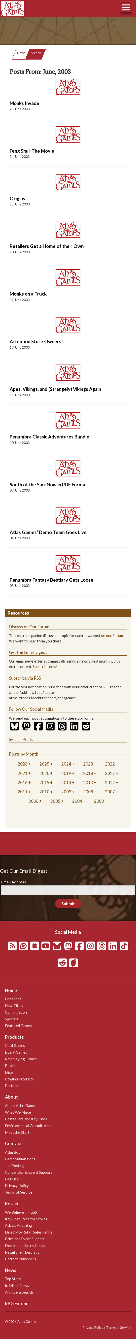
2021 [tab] (23, 773)
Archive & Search (19, 1292)
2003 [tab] (99, 801)
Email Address (13, 882)
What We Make (18, 1112)
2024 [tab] (66, 764)
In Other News (17, 1285)
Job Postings (15, 1165)
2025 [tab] (44, 764)
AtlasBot (12, 1152)
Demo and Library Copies (25, 1245)
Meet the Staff (17, 1132)
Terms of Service (18, 1192)
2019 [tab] (66, 773)
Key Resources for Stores (26, 1219)
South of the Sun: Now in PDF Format (48, 484)
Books (10, 1065)
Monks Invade (24, 103)
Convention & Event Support (28, 1172)
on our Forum (112, 636)
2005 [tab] (55, 801)
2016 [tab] (23, 782)
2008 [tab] (88, 791)
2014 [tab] (66, 782)
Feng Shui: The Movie (32, 151)
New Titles (14, 1005)
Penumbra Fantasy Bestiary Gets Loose (51, 580)
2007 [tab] (110, 791)
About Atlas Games (20, 1105)
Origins (17, 198)
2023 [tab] (88, 764)
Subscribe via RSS (25, 678)
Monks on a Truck (28, 294)
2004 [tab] (77, 801)
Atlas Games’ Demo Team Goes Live (48, 532)
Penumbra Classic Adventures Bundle (49, 436)
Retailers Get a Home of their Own (47, 246)
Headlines (13, 999)
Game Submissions (20, 1159)
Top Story (13, 1278)
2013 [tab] (88, 782)
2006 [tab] (33, 801)
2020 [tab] (44, 773)
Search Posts (21, 739)
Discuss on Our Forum (29, 626)
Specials (11, 1019)
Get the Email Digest (28, 652)
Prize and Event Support (25, 1239)
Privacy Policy (17, 1185)
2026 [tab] (23, 764)
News (21, 53)
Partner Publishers (20, 1259)
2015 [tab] (44, 782)
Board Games (16, 1052)
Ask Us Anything (18, 1225)
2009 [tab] (66, 791)
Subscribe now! (45, 667)
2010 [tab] (44, 791)
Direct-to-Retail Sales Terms (28, 1232)
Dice (9, 1072)
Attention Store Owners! (36, 341)
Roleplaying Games (21, 1059)
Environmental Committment (28, 1125)
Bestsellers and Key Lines (26, 1119)
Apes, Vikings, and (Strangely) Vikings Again (55, 389)
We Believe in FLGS (21, 1212)
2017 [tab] (110, 773)
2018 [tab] (88, 773)
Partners (12, 1085)
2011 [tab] (23, 791)
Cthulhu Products (19, 1079)
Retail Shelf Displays (22, 1252)
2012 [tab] (110, 782)
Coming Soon (16, 1012)
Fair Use (12, 1179)
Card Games (15, 1045)
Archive (36, 53)
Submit (68, 903)
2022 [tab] (110, 764)
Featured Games (18, 1025)
